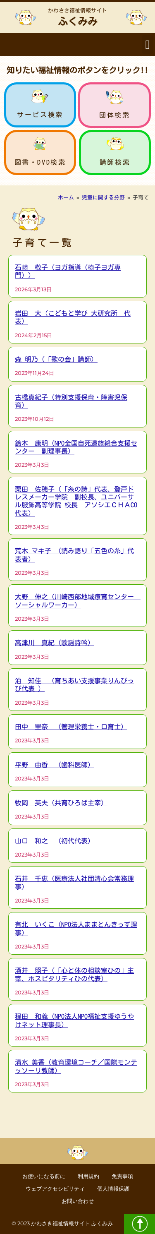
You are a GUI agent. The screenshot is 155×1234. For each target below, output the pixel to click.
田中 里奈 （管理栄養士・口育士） (71, 726)
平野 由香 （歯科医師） (54, 764)
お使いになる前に (43, 1176)
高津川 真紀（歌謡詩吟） (54, 642)
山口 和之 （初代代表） (54, 841)
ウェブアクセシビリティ (55, 1189)
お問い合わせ (78, 1201)
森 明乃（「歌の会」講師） (56, 359)
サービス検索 (40, 114)
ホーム (66, 197)
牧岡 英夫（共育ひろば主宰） (61, 802)
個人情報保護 (113, 1189)
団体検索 (114, 115)
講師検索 (115, 162)
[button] (147, 44)
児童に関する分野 (103, 197)
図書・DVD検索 (40, 162)
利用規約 (88, 1176)
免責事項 (122, 1176)
